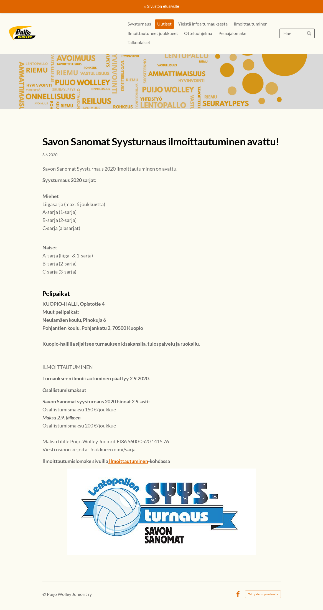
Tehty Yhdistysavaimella (263, 594)
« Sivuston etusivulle (161, 6)
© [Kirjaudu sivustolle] (44, 594)
